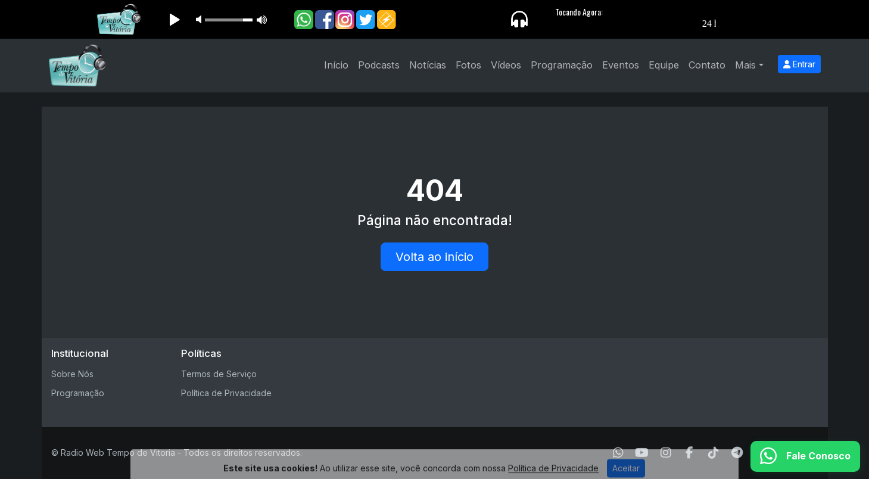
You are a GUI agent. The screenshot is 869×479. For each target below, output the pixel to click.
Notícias (427, 65)
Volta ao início (434, 257)
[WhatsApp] (618, 453)
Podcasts (379, 65)
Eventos (620, 65)
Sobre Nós (72, 374)
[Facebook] (689, 453)
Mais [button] (745, 65)
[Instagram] (666, 453)
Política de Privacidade (226, 393)
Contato (707, 65)
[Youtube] (642, 453)
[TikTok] (713, 453)
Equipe (664, 65)
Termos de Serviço (219, 374)
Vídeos (506, 65)
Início (336, 65)
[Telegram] (737, 453)
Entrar (799, 64)
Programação (562, 65)
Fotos (468, 65)
